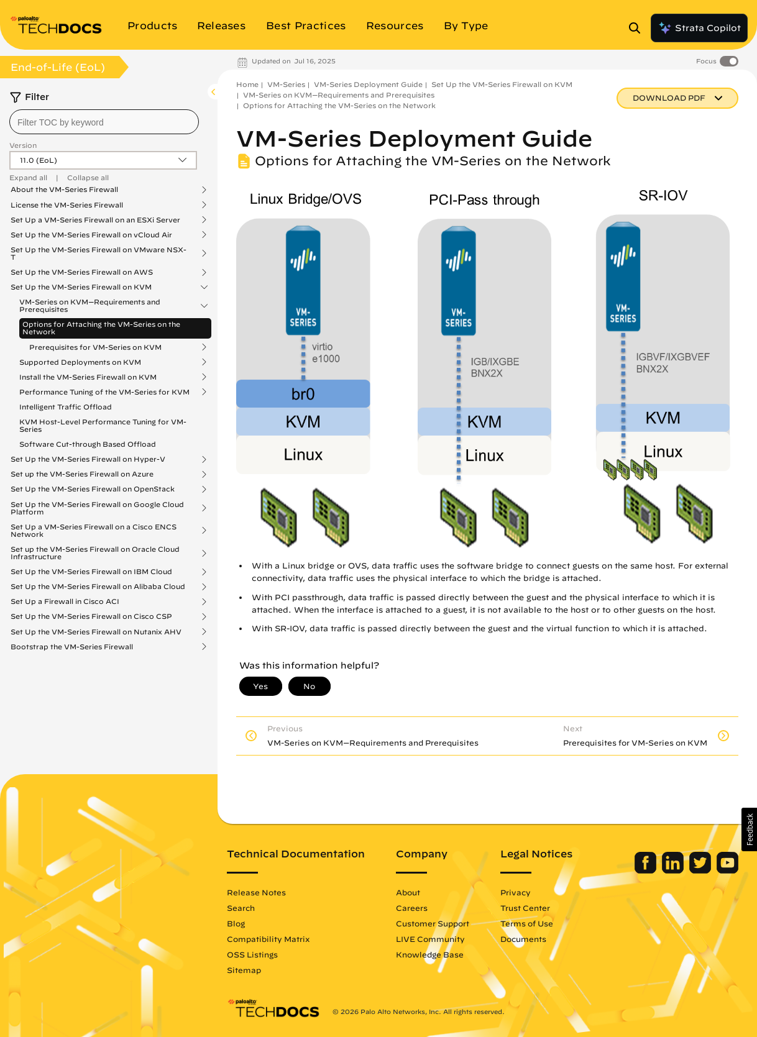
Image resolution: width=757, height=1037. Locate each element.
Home (247, 84)
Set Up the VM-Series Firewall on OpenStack (93, 489)
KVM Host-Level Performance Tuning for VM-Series (102, 425)
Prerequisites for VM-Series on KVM (95, 347)
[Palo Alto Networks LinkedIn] (674, 870)
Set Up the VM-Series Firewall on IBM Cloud (91, 571)
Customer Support (432, 923)
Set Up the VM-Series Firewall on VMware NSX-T (98, 253)
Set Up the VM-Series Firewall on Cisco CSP (91, 616)
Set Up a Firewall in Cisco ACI (65, 601)
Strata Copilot (699, 28)
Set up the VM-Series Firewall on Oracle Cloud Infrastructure (95, 553)
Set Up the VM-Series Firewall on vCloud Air (91, 235)
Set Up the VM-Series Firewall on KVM (81, 287)
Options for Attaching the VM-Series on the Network (101, 328)
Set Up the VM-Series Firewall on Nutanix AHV (96, 632)
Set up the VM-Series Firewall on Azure (82, 474)
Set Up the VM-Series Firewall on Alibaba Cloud (98, 586)
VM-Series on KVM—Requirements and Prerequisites (89, 305)
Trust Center (525, 907)
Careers (412, 907)
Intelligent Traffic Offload (65, 407)
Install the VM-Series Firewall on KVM (88, 377)
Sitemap (244, 970)
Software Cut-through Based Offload (87, 444)
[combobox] (104, 121)
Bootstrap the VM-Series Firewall (72, 647)
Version (23, 145)
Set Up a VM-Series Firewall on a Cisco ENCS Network (94, 530)
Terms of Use (526, 923)
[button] (749, 829)
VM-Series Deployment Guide (368, 84)
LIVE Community (430, 938)
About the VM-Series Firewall (64, 189)
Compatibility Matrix (268, 938)
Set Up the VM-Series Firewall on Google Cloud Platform (97, 508)
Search (241, 907)
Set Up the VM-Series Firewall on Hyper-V (88, 459)
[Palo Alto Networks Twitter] (701, 870)
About (408, 892)
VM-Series (286, 84)
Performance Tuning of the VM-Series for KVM (104, 392)
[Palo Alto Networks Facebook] (647, 870)
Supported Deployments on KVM (80, 362)
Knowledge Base (430, 954)
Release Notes (256, 892)
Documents (523, 938)
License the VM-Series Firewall (67, 205)
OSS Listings (252, 954)
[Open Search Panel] (638, 28)
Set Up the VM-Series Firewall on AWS (82, 272)
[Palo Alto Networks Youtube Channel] (727, 870)
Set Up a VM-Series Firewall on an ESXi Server (95, 220)
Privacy (515, 892)
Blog (236, 923)
